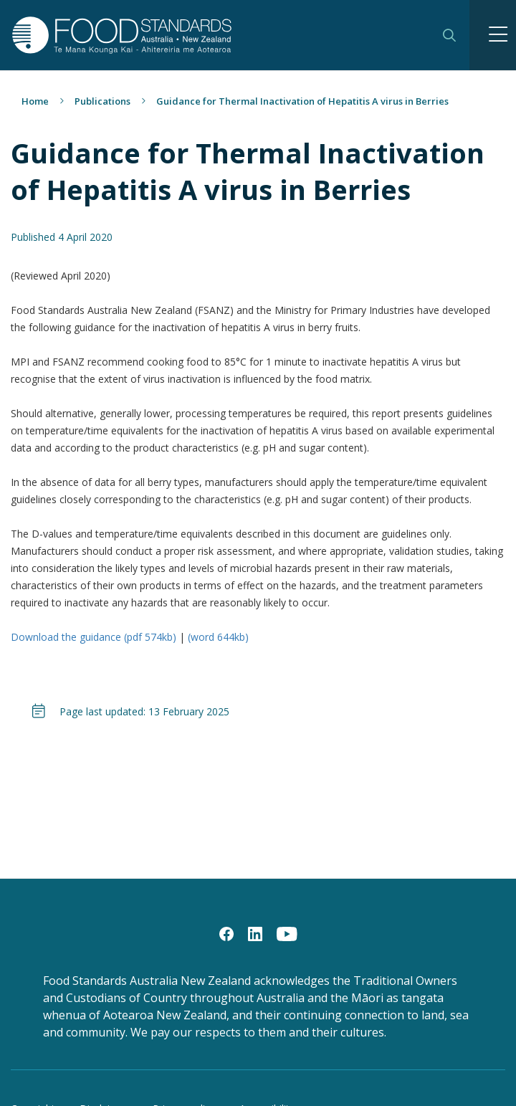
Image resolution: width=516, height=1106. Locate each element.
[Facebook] (226, 933)
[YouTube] (287, 933)
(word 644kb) (218, 637)
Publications (102, 101)
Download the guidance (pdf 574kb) (95, 637)
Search (449, 35)
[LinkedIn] (255, 933)
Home (35, 101)
